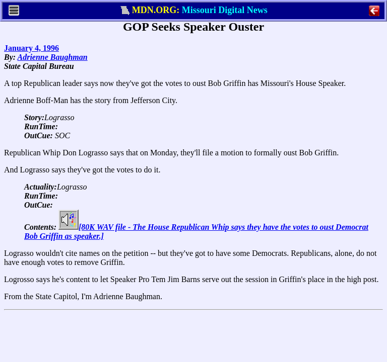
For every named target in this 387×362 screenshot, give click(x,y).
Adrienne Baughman (53, 57)
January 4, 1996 (31, 48)
